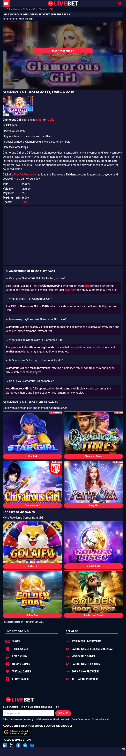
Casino (16, 9)
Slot (38, 119)
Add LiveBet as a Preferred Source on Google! (38, 730)
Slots (25, 9)
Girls (24, 202)
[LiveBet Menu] (6, 3)
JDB (33, 9)
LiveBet (6, 9)
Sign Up (63, 713)
